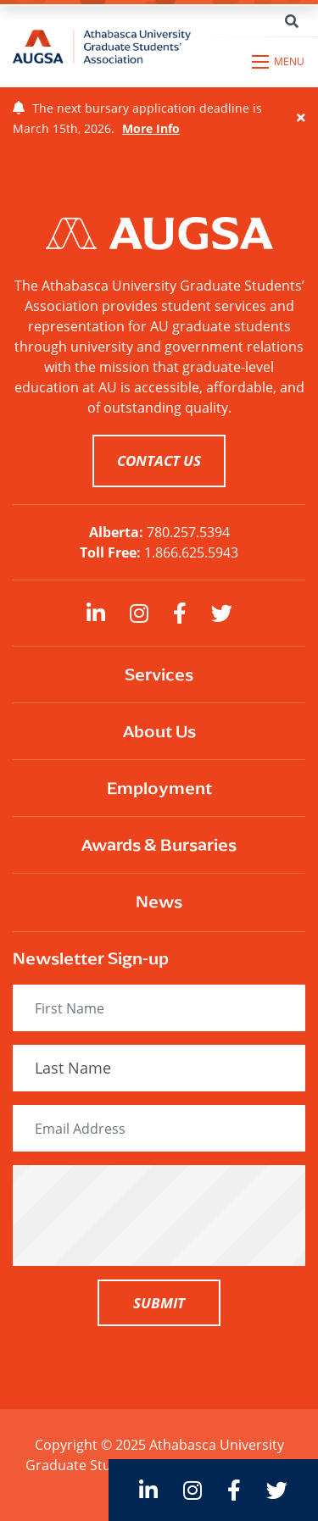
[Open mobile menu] (278, 61)
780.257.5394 (188, 532)
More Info (151, 128)
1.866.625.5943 (191, 552)
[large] (95, 613)
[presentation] (159, 1215)
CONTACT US (159, 460)
